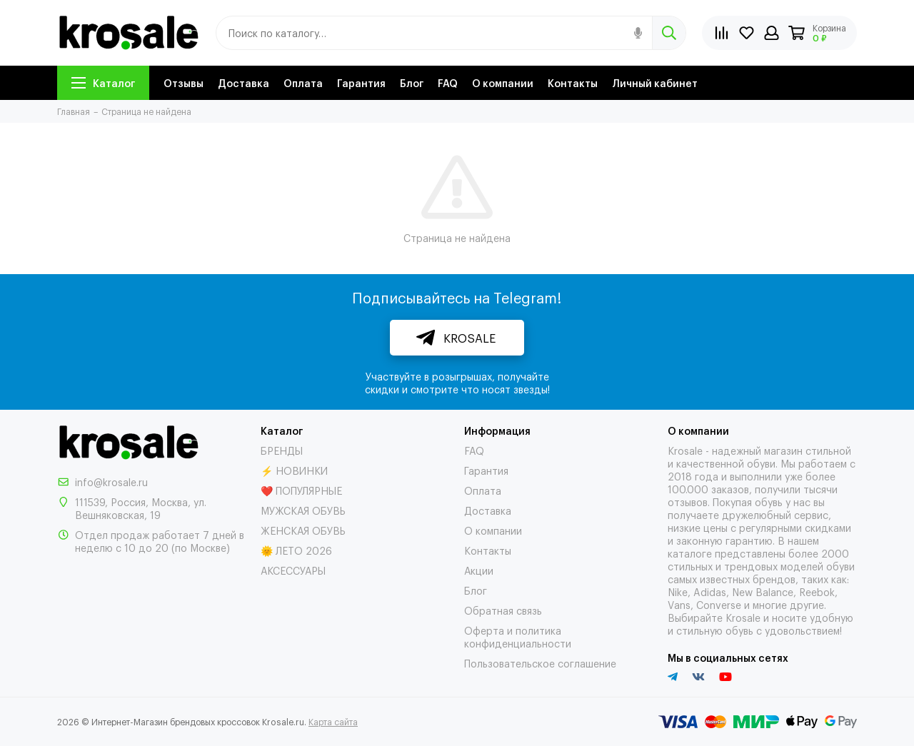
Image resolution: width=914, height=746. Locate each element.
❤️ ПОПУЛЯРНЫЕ (301, 490)
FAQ (448, 82)
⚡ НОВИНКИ (294, 470)
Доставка (243, 82)
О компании (502, 82)
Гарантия (361, 82)
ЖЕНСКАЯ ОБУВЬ (303, 530)
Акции (478, 570)
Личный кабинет (655, 82)
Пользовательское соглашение (540, 663)
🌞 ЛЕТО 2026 (296, 550)
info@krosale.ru (111, 481)
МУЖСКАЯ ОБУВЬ (303, 510)
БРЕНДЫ (282, 450)
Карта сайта (333, 721)
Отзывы (184, 82)
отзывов (688, 501)
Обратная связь (503, 610)
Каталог (103, 82)
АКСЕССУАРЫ (293, 570)
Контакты (573, 82)
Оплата (303, 82)
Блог (411, 82)
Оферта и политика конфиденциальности (517, 636)
